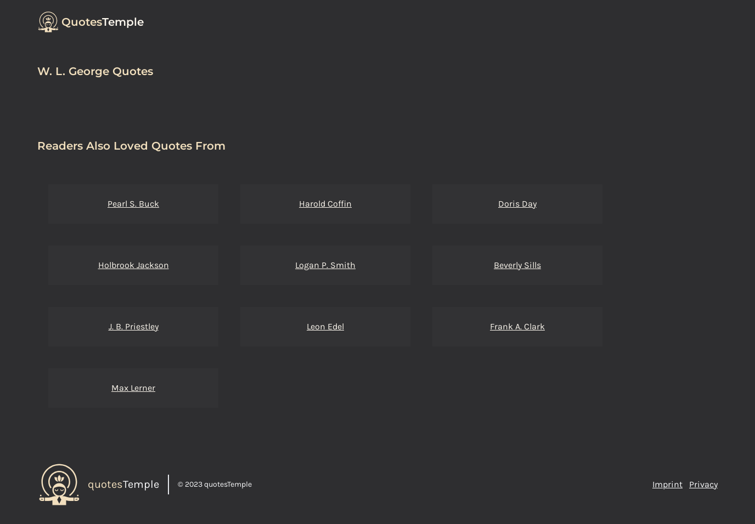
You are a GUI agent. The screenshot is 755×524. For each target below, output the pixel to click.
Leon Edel (325, 326)
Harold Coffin (325, 203)
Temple (102, 22)
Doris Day (517, 203)
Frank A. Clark (517, 326)
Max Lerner (133, 388)
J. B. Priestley (134, 326)
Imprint (667, 484)
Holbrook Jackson (133, 265)
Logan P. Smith (325, 265)
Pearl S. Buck (133, 203)
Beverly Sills (517, 265)
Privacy (703, 484)
